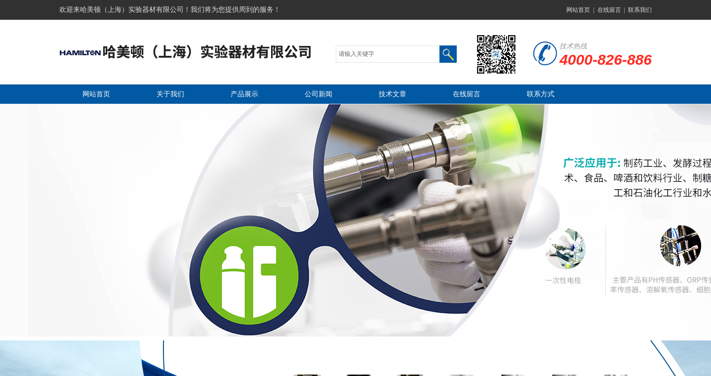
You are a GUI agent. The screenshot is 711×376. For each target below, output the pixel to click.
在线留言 (609, 9)
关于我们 (170, 94)
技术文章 (392, 94)
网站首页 (578, 9)
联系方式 (540, 94)
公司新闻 (318, 94)
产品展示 (244, 94)
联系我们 (640, 9)
